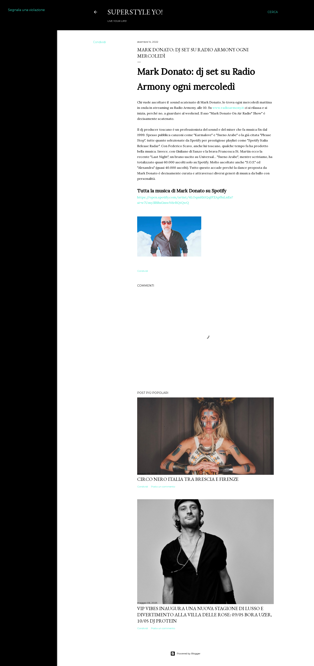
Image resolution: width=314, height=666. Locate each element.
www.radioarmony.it (228, 108)
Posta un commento (163, 486)
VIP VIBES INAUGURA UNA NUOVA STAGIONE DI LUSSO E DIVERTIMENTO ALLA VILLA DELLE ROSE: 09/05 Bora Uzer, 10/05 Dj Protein (204, 614)
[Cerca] (273, 12)
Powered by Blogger (185, 653)
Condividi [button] (99, 42)
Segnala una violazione (26, 10)
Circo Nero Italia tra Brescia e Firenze (188, 479)
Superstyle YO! (135, 12)
